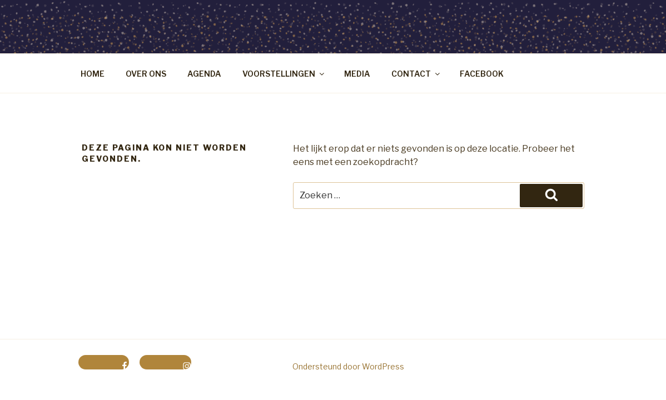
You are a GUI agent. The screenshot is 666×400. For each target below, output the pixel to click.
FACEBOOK (482, 73)
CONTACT (416, 73)
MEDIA (357, 73)
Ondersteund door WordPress (348, 366)
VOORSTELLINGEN (284, 73)
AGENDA (204, 73)
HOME (93, 73)
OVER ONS (146, 73)
